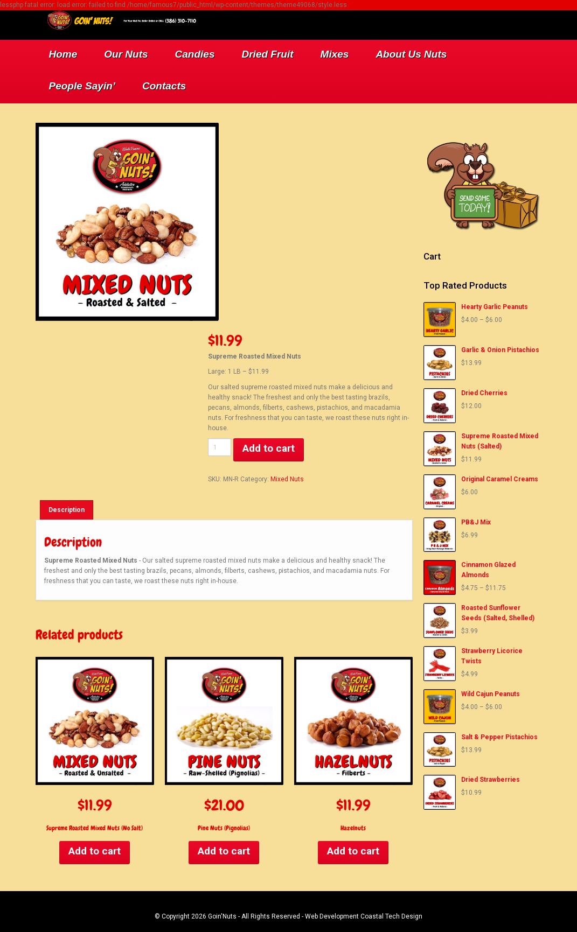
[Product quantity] (220, 447)
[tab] (66, 510)
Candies (195, 54)
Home (63, 54)
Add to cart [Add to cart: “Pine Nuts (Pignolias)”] (224, 851)
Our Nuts (126, 54)
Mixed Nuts (287, 479)
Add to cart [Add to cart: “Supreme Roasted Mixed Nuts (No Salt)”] (94, 851)
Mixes (335, 54)
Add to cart (268, 448)
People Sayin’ (82, 86)
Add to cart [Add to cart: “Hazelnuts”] (353, 851)
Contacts (164, 86)
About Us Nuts (411, 54)
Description (66, 510)
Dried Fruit (268, 54)
